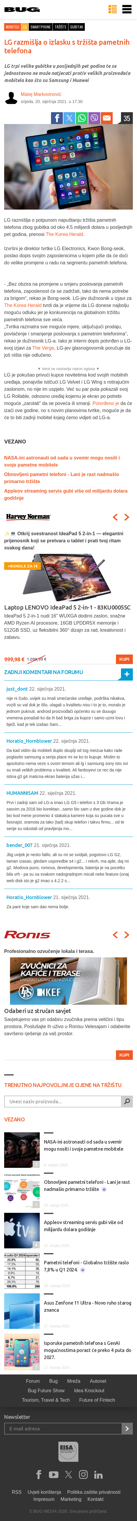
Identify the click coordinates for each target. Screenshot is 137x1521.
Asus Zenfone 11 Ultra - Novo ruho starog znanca (87, 1306)
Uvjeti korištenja (44, 1492)
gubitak (76, 26)
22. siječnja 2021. (47, 689)
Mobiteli (12, 26)
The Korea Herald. (65, 234)
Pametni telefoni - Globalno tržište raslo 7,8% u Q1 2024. (86, 1266)
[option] (68, 597)
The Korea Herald (23, 305)
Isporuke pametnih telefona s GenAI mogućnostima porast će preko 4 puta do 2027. (87, 1350)
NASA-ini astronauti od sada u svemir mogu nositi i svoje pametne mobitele (83, 1145)
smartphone (41, 26)
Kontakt (95, 1499)
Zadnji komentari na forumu (43, 672)
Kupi (124, 659)
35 (127, 118)
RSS (17, 1492)
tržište (60, 26)
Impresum (44, 1499)
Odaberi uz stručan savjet (37, 1010)
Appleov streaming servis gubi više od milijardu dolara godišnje (83, 1226)
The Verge (43, 347)
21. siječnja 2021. (52, 845)
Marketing (70, 1499)
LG (25, 26)
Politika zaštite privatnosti (94, 1492)
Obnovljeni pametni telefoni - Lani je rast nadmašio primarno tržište (87, 1185)
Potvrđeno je (106, 403)
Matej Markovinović (41, 94)
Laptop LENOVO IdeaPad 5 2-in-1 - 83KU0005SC (67, 607)
